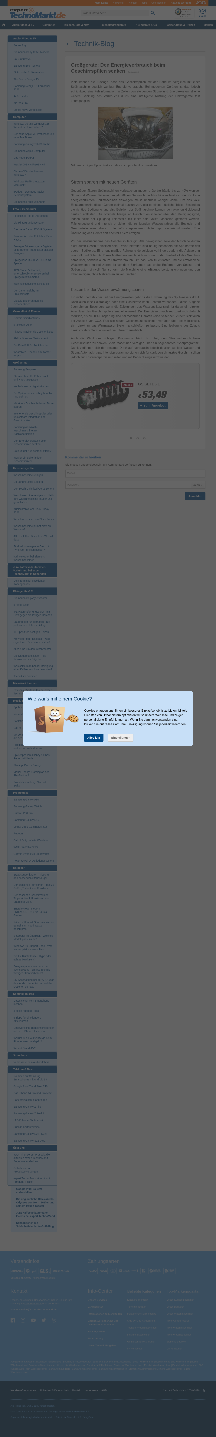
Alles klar (93, 737)
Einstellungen (120, 737)
